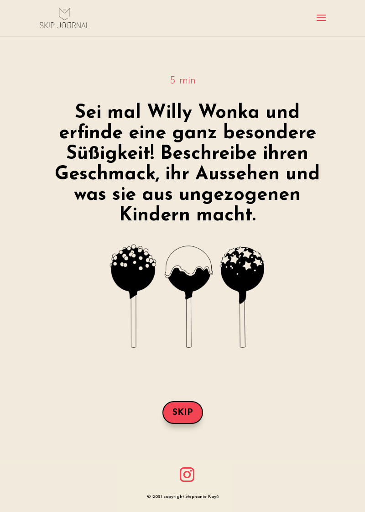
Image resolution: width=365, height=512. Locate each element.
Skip (182, 412)
